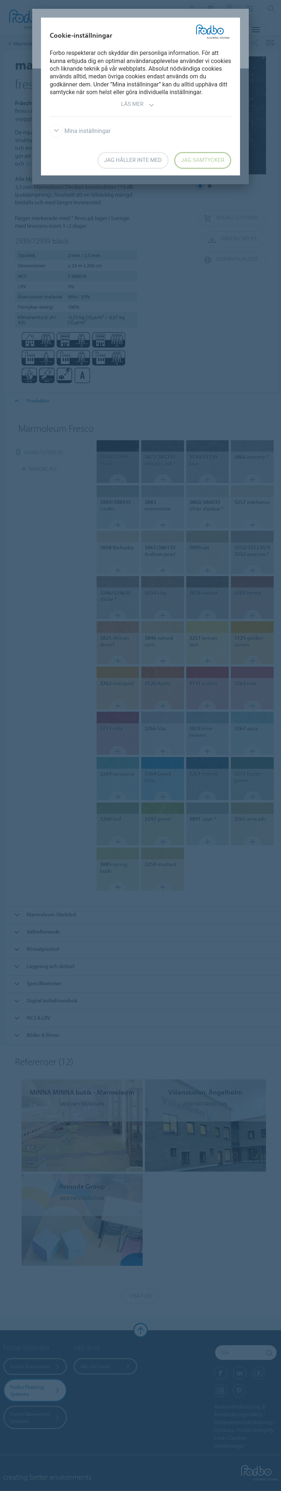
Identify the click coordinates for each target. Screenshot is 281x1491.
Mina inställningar (80, 130)
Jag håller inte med (133, 160)
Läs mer (138, 105)
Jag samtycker (202, 160)
